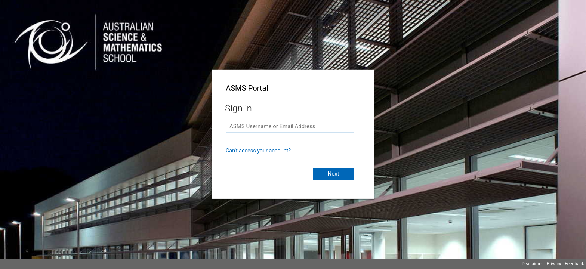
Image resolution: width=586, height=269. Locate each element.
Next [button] (333, 173)
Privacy (554, 263)
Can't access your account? (258, 151)
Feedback (574, 263)
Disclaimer (532, 263)
